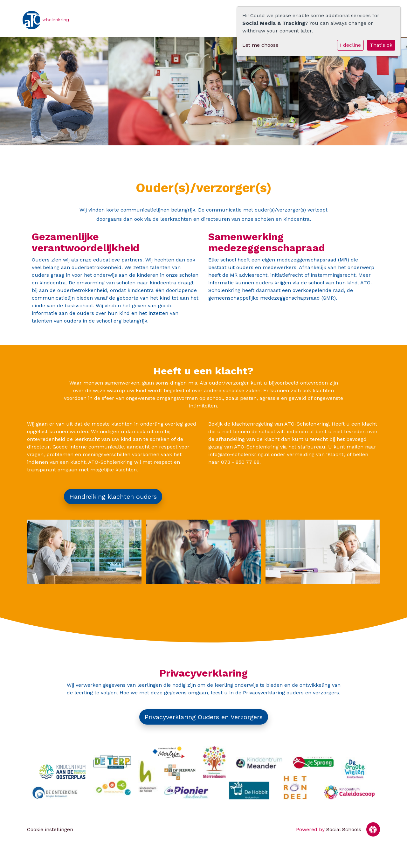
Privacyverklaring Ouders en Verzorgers (204, 717)
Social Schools (343, 829)
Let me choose (260, 45)
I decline (350, 45)
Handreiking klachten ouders (113, 496)
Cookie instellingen (50, 829)
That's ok (381, 45)
